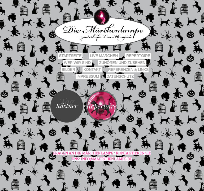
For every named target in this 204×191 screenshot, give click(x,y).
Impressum (88, 76)
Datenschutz (120, 76)
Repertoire (138, 56)
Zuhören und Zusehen (122, 62)
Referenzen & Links (128, 69)
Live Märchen (104, 56)
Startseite (70, 56)
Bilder (68, 69)
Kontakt (92, 69)
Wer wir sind (77, 62)
